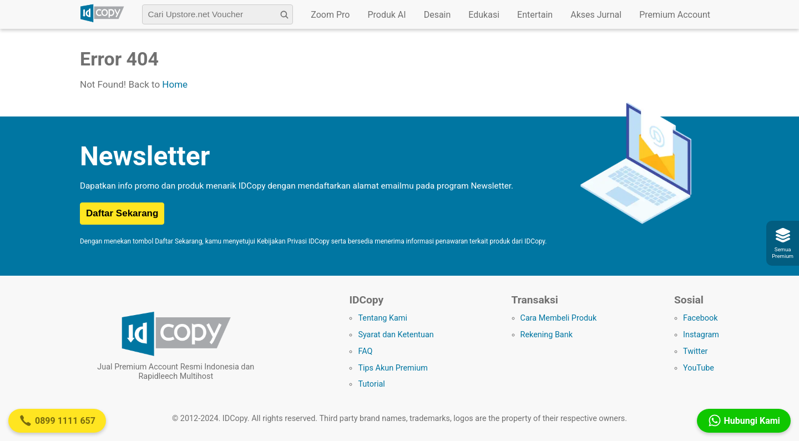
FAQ (365, 351)
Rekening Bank (546, 334)
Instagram (701, 334)
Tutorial (371, 384)
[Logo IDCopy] (102, 20)
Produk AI (386, 14)
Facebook (700, 318)
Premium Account (674, 14)
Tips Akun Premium (392, 368)
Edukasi (483, 14)
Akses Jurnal (595, 14)
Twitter (695, 351)
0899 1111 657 (57, 420)
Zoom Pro (330, 14)
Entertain (535, 14)
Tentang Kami (382, 318)
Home (175, 84)
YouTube (698, 368)
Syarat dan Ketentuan (395, 334)
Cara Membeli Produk (558, 318)
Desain (437, 14)
